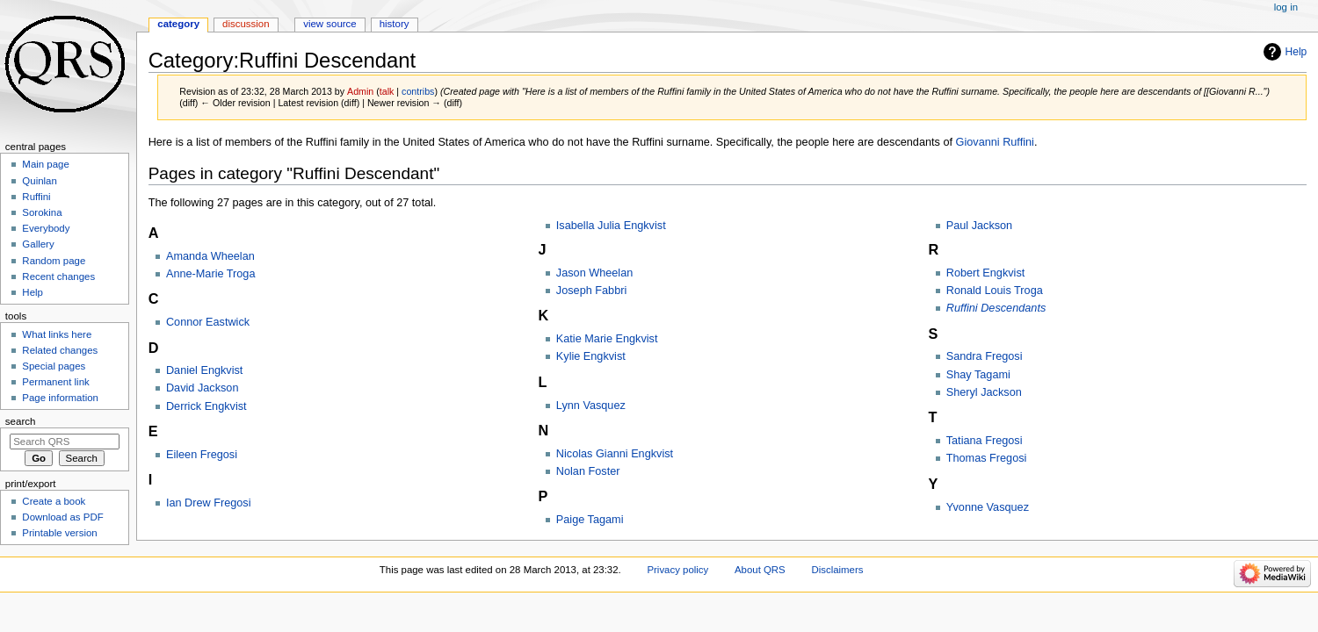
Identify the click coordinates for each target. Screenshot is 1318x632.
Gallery (38, 244)
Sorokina (42, 212)
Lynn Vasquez (591, 405)
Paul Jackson (979, 225)
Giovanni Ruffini (995, 142)
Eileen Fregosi (201, 455)
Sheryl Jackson (984, 392)
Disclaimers (837, 569)
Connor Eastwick (208, 322)
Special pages (53, 366)
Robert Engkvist (985, 273)
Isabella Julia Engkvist (611, 225)
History (394, 23)
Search (20, 421)
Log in (1286, 7)
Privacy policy (677, 569)
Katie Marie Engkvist (607, 339)
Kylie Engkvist (591, 356)
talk (387, 91)
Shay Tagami (978, 375)
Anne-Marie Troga (211, 274)
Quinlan (39, 181)
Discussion (245, 23)
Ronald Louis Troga (994, 290)
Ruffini (36, 196)
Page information (60, 397)
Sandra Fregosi (984, 356)
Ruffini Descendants (996, 308)
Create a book (53, 501)
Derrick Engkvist (206, 406)
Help (1296, 52)
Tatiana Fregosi (984, 440)
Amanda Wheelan (210, 256)
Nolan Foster (588, 471)
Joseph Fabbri (591, 290)
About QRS (760, 569)
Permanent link (55, 382)
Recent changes (58, 276)
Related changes (60, 350)
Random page (53, 260)
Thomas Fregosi (986, 458)
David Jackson (202, 388)
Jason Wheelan (594, 273)
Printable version (59, 533)
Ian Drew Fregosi (208, 503)
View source (329, 23)
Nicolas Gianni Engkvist (614, 454)
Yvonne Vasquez (987, 507)
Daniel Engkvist (204, 370)
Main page (45, 164)
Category (178, 23)
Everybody (45, 228)
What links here (56, 334)
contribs (418, 91)
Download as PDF (62, 517)
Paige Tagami (590, 520)
